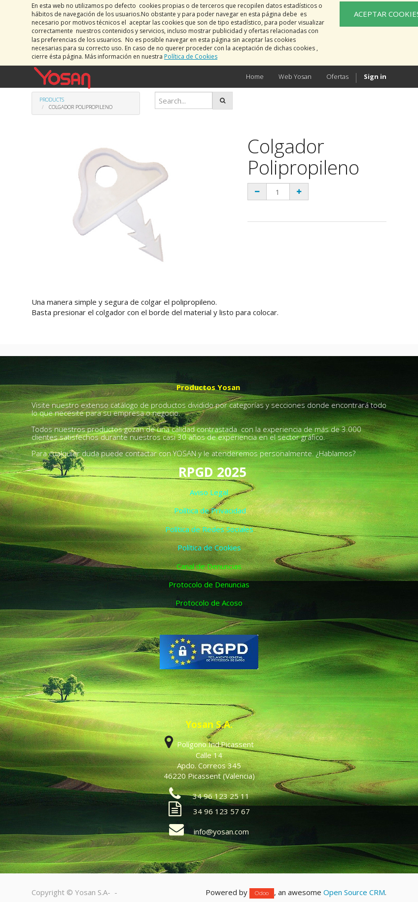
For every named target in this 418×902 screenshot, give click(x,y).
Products (51, 99)
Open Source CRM (354, 892)
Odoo (262, 893)
